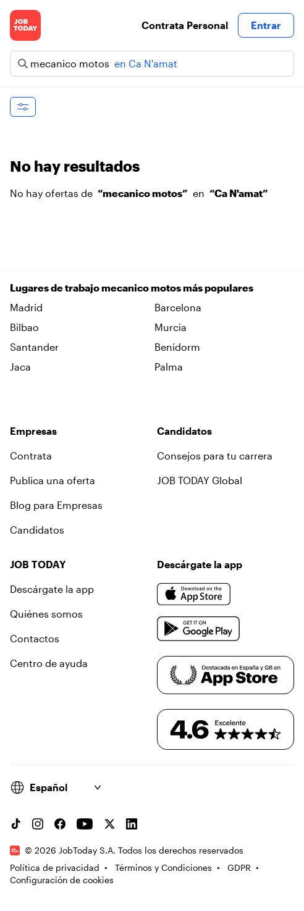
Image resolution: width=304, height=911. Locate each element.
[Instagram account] (37, 823)
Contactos (34, 638)
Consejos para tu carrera (214, 455)
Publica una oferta (52, 480)
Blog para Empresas (56, 505)
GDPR (239, 867)
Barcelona (177, 307)
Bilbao (24, 327)
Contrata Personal (184, 25)
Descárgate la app (52, 589)
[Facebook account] (59, 823)
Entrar (266, 25)
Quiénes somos (46, 613)
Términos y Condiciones (163, 867)
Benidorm (177, 347)
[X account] (109, 823)
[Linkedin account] (131, 823)
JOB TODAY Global (199, 480)
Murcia (170, 327)
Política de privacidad (54, 867)
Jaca (20, 366)
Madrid (26, 307)
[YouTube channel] (85, 823)
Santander (34, 347)
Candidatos (37, 529)
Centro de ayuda (49, 663)
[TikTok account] (15, 823)
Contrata (31, 455)
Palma (168, 366)
